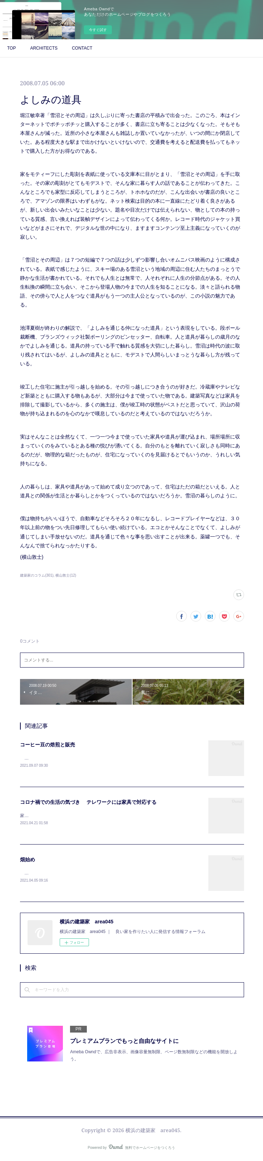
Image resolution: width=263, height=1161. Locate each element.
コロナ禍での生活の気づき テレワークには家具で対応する (88, 802)
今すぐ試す (98, 30)
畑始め (27, 860)
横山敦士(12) (65, 575)
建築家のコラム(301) (36, 575)
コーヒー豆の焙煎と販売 (47, 744)
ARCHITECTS (44, 48)
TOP (11, 48)
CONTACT (82, 48)
